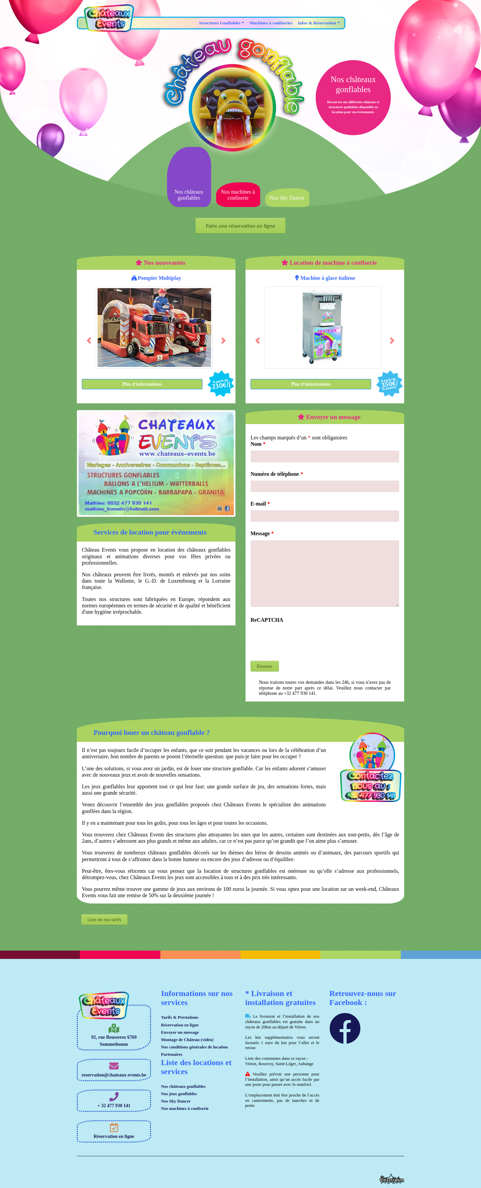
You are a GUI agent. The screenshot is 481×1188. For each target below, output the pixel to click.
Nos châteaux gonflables (183, 1086)
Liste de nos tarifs (104, 919)
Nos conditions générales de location (194, 1046)
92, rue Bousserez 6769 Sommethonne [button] (114, 1035)
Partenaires (171, 1054)
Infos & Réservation (317, 22)
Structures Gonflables (219, 22)
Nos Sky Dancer (176, 1101)
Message (262, 533)
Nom (258, 444)
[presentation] (301, 639)
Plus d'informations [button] (142, 384)
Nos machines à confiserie (185, 1108)
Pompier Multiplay (156, 278)
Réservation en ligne (180, 1024)
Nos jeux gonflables (179, 1093)
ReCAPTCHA (267, 620)
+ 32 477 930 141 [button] (114, 1100)
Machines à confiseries (271, 22)
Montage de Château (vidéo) (187, 1039)
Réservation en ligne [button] (114, 1131)
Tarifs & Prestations (179, 1017)
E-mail (260, 504)
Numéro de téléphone (277, 474)
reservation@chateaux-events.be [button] (114, 1069)
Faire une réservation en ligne (240, 225)
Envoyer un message (180, 1032)
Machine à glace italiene (325, 278)
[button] (89, 340)
